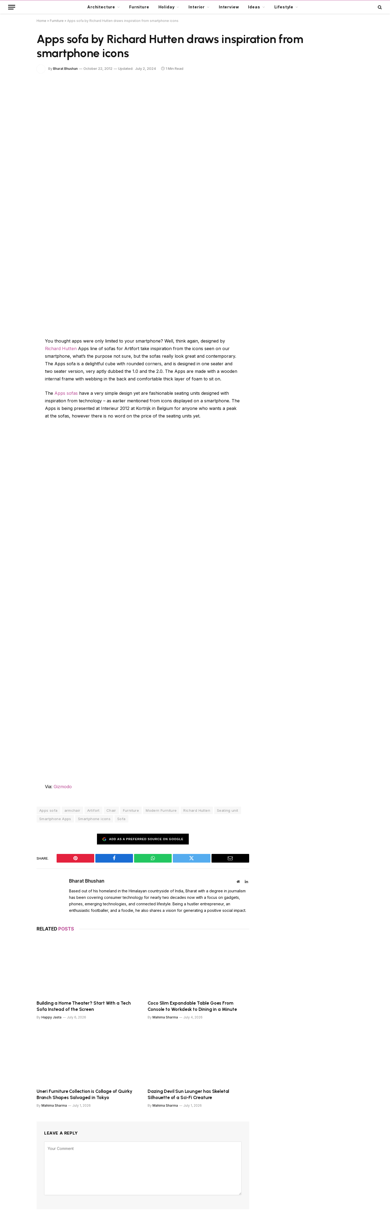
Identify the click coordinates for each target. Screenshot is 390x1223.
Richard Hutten (60, 348)
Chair (111, 810)
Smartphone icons (94, 818)
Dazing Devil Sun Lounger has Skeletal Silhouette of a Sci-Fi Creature (188, 1094)
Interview (229, 7)
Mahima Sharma (165, 1017)
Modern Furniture (161, 810)
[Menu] (11, 7)
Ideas (254, 7)
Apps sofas (66, 393)
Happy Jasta (51, 1017)
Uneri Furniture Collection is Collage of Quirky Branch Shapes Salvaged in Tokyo (84, 1094)
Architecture (101, 7)
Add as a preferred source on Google (143, 839)
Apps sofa (48, 810)
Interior (196, 7)
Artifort (93, 810)
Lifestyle (284, 7)
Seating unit (227, 810)
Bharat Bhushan (66, 68)
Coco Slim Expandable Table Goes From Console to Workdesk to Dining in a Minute (192, 1005)
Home (41, 21)
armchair (72, 810)
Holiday (166, 7)
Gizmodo (63, 786)
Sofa (121, 818)
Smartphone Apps (55, 818)
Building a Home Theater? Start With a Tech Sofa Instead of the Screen (84, 1005)
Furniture (139, 7)
